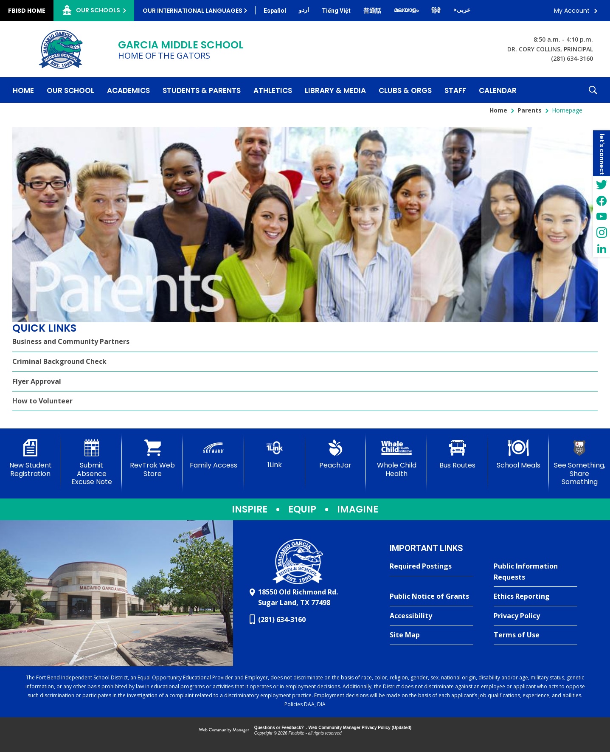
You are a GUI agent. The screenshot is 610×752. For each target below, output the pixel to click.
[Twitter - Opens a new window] (601, 184)
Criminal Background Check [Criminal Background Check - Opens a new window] (59, 361)
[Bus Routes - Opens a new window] (457, 454)
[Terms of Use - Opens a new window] (535, 635)
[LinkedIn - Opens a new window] (601, 248)
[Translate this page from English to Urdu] (304, 10)
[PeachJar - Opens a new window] (335, 454)
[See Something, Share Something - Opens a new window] (579, 462)
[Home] (23, 90)
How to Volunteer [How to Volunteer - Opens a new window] (42, 401)
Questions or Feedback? (279, 727)
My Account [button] (572, 10)
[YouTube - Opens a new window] (601, 216)
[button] (593, 90)
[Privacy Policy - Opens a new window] (535, 616)
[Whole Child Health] (396, 458)
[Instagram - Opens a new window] (601, 232)
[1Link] (274, 454)
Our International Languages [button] (192, 10)
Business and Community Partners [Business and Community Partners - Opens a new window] (70, 341)
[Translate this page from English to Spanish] (274, 11)
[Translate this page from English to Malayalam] (406, 10)
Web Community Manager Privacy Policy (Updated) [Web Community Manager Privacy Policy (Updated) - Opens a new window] (360, 727)
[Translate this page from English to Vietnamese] (336, 11)
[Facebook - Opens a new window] (601, 200)
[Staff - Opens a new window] (455, 90)
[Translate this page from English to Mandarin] (372, 11)
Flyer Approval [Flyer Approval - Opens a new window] (36, 381)
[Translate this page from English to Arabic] (462, 10)
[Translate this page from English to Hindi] (436, 11)
